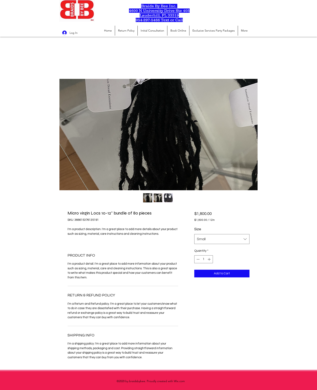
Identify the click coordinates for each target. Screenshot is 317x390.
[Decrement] (197, 259)
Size (197, 229)
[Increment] (209, 259)
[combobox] (221, 239)
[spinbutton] (203, 259)
